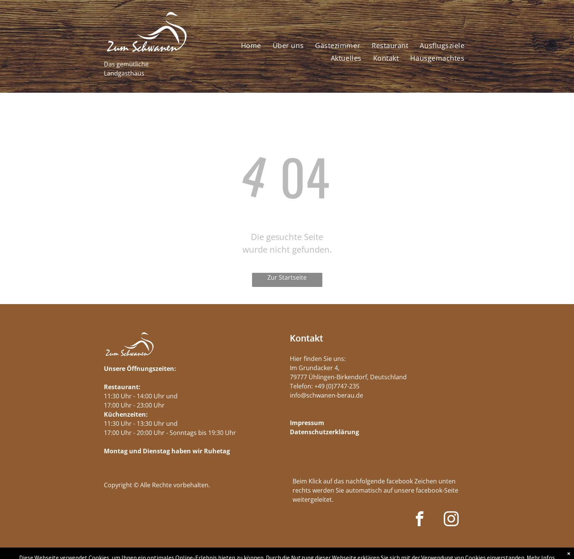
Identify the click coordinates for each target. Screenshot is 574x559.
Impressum (307, 423)
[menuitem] (251, 45)
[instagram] (451, 520)
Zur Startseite (287, 277)
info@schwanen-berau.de (326, 395)
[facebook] (419, 520)
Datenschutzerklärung (324, 432)
